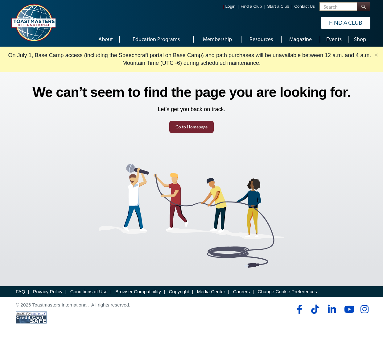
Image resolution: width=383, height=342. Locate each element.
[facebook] (299, 309)
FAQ (20, 291)
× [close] (376, 55)
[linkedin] (332, 309)
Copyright (179, 291)
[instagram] (364, 309)
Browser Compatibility (138, 291)
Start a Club (278, 6)
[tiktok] (315, 309)
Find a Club (251, 6)
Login (230, 6)
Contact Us (304, 6)
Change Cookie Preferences (287, 291)
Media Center (211, 291)
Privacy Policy (47, 291)
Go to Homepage (191, 126)
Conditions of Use (89, 291)
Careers (241, 291)
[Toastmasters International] (33, 22)
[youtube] (348, 309)
